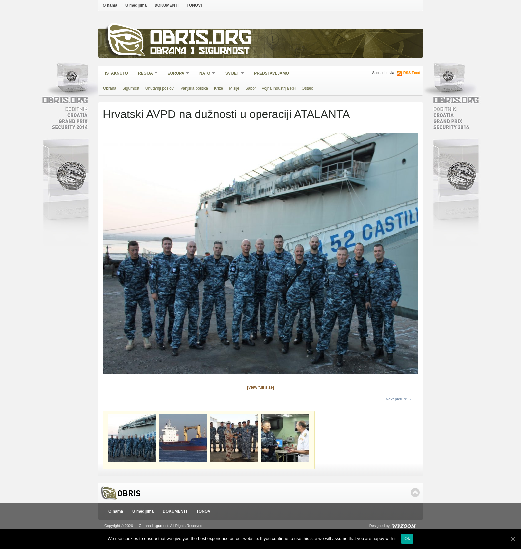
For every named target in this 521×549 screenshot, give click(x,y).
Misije (234, 88)
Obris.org (201, 39)
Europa (176, 74)
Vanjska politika (194, 88)
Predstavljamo (271, 73)
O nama (110, 5)
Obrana (109, 88)
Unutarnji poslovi (160, 88)
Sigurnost (130, 88)
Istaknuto (116, 73)
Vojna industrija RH (279, 88)
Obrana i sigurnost (199, 52)
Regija (146, 74)
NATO (205, 74)
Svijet (232, 74)
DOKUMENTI (167, 5)
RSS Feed (411, 73)
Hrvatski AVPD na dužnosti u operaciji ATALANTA (226, 114)
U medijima (136, 5)
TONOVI (194, 5)
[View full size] (260, 387)
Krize (218, 88)
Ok (407, 538)
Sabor (250, 88)
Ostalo (307, 88)
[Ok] (512, 538)
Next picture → (399, 399)
